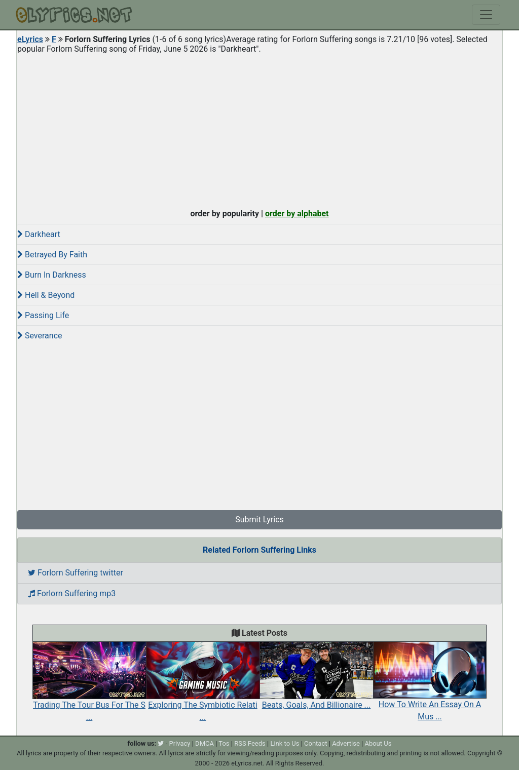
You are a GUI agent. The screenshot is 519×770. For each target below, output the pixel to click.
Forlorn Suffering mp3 (72, 593)
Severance (39, 335)
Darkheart (38, 234)
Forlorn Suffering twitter (75, 573)
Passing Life (43, 315)
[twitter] (161, 743)
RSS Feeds (250, 743)
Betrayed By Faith (52, 254)
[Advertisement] (259, 129)
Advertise (346, 743)
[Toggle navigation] (486, 15)
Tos (223, 743)
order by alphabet (297, 213)
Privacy (179, 743)
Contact (315, 743)
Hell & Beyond (46, 295)
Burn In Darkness (51, 275)
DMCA (204, 743)
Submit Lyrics (259, 519)
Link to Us (284, 743)
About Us (377, 743)
